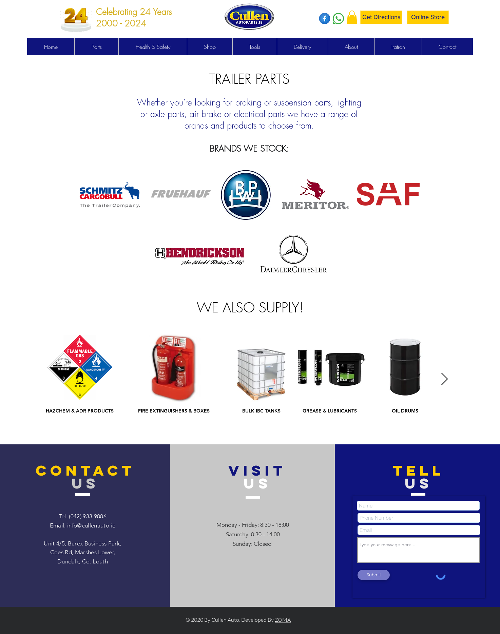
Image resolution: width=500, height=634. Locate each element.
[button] (352, 17)
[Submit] (374, 575)
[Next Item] (444, 379)
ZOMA (283, 619)
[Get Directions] (381, 17)
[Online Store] (428, 17)
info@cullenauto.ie (91, 525)
